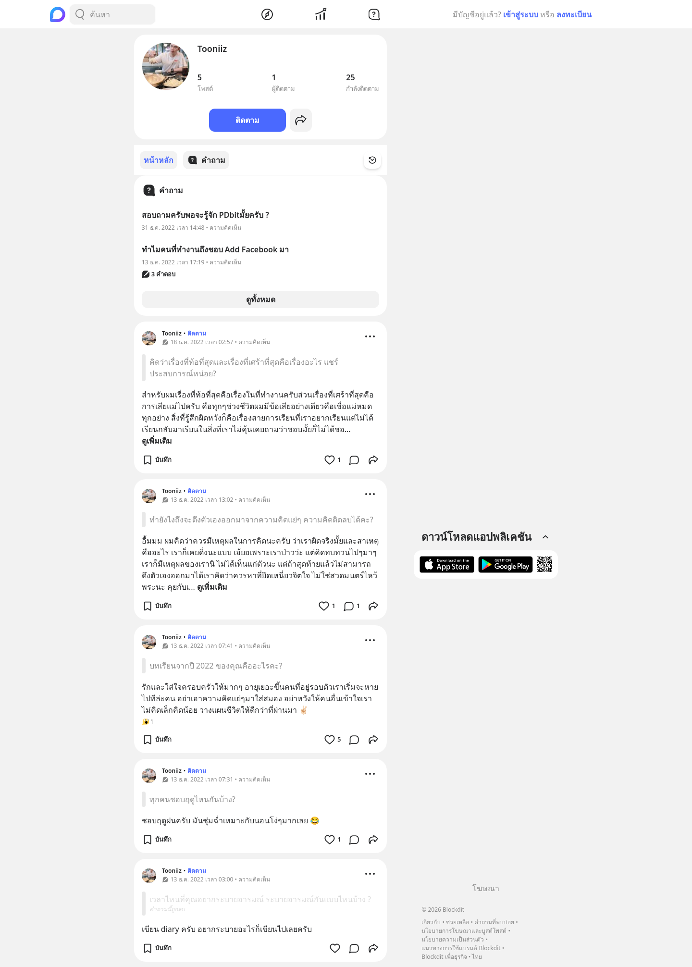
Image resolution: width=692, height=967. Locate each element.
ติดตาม (247, 120)
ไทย (477, 957)
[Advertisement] (486, 734)
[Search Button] (80, 14)
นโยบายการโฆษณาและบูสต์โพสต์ (464, 931)
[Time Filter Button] (378, 160)
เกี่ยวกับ (431, 922)
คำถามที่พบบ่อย (494, 922)
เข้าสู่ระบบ (520, 14)
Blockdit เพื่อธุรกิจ (444, 957)
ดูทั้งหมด (260, 299)
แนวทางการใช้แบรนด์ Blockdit (460, 948)
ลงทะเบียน (574, 14)
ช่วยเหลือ (457, 922)
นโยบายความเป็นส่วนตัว (452, 939)
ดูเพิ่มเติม (157, 440)
